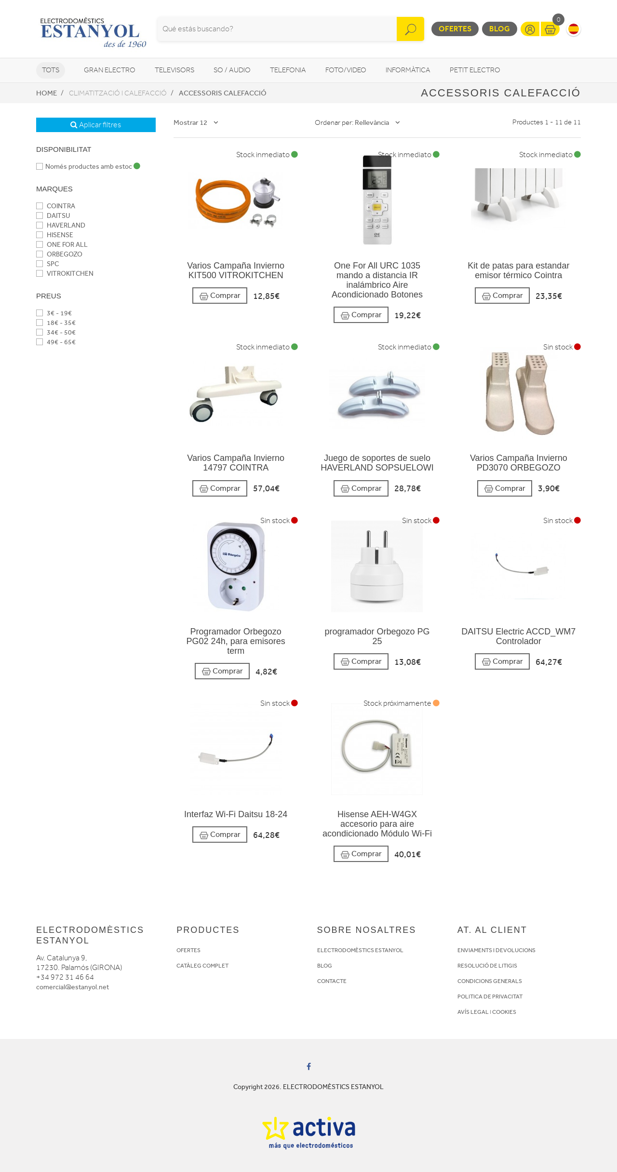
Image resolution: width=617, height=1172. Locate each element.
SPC (47, 264)
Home (46, 93)
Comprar (220, 296)
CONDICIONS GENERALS (489, 981)
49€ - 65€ (56, 342)
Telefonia (288, 70)
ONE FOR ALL (62, 245)
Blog (499, 28)
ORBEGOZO (59, 254)
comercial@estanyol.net (72, 987)
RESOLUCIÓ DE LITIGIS (487, 965)
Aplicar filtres (95, 125)
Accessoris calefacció (223, 93)
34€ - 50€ (56, 332)
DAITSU (53, 216)
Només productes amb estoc (88, 166)
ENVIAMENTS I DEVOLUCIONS (496, 950)
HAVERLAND (60, 225)
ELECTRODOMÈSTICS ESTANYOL (360, 950)
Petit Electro (475, 70)
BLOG (324, 965)
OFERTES (188, 950)
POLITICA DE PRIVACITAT (490, 996)
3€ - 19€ (54, 313)
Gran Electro (109, 70)
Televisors (174, 70)
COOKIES (504, 1012)
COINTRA (55, 206)
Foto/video (345, 70)
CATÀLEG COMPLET (202, 965)
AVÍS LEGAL (473, 1012)
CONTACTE (332, 981)
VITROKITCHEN (65, 273)
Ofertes (455, 28)
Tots (50, 70)
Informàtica (408, 70)
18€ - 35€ (56, 323)
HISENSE (54, 235)
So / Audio (232, 70)
